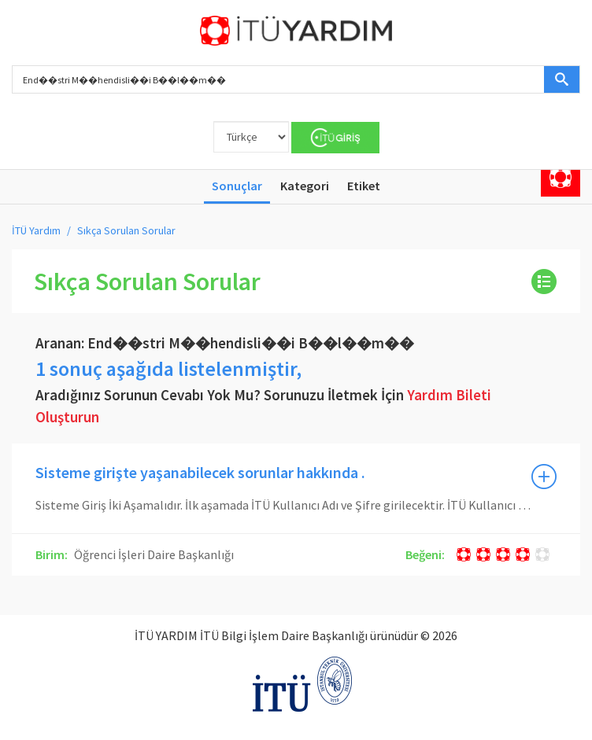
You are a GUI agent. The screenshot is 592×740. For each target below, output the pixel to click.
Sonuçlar (237, 185)
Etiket (363, 185)
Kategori (304, 185)
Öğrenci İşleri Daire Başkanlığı (153, 554)
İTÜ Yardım (36, 230)
